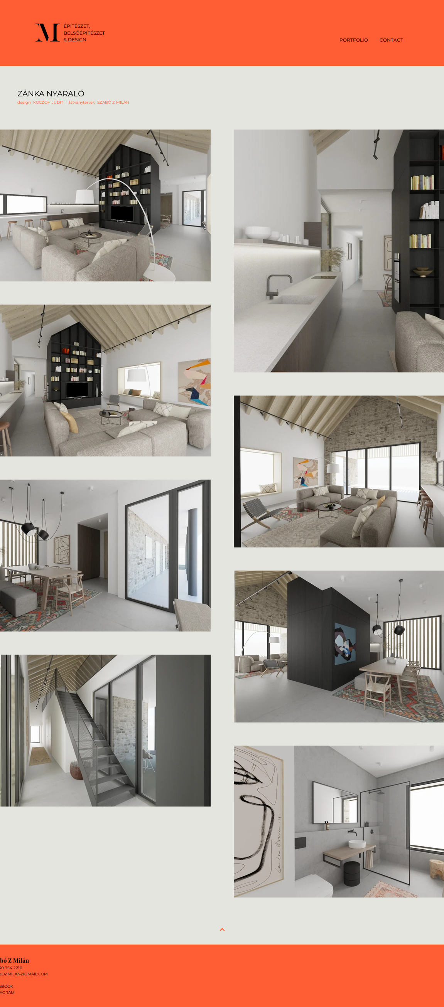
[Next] (222, 930)
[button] (354, 39)
